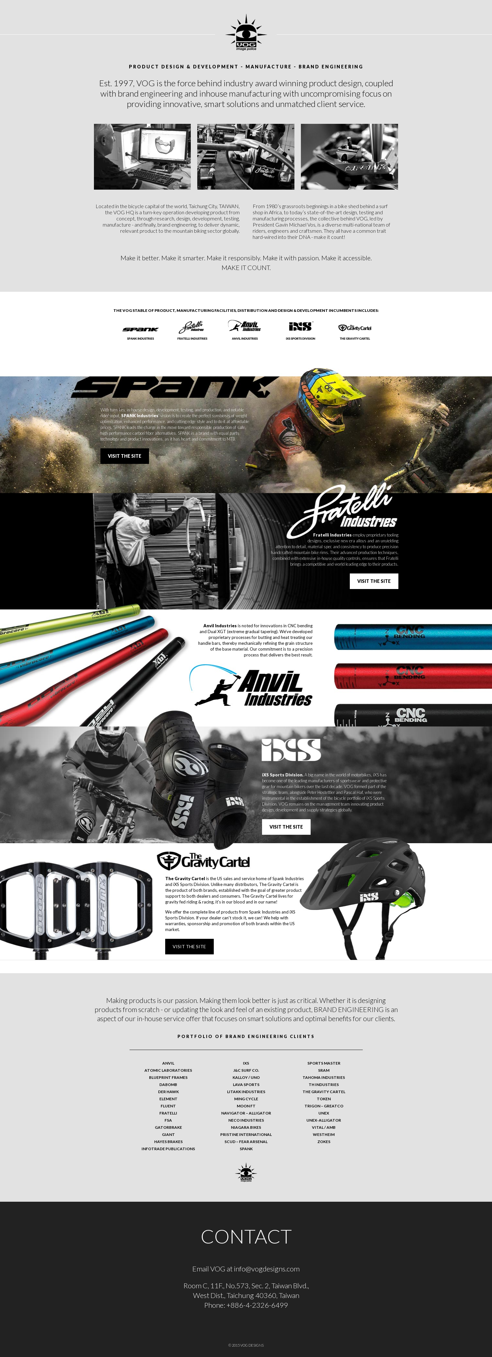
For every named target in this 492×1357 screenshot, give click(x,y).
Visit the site (124, 456)
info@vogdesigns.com (267, 1268)
